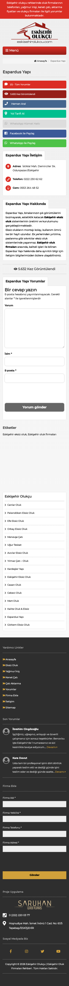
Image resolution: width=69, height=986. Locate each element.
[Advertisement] (34, 464)
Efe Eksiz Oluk (15, 520)
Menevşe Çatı (15, 537)
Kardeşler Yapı (15, 568)
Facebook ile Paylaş (19, 133)
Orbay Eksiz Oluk (17, 529)
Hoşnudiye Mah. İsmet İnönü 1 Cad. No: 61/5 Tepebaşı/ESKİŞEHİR (32, 925)
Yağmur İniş (11, 671)
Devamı (52, 747)
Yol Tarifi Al (14, 113)
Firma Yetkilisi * (12, 812)
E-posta (10, 370)
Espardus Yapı (15, 616)
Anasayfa (40, 61)
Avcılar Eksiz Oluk (17, 552)
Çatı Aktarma (12, 683)
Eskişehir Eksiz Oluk (19, 577)
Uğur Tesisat (14, 544)
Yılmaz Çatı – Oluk (17, 560)
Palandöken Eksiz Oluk (20, 512)
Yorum (9, 305)
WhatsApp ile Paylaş (19, 143)
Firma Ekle (10, 695)
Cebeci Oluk (14, 592)
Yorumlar (9, 689)
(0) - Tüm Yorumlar (17, 84)
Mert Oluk (13, 600)
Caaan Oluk (14, 584)
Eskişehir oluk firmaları (42, 434)
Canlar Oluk (14, 504)
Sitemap (9, 707)
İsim (8, 353)
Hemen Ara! (15, 103)
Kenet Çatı (10, 677)
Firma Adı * (9, 797)
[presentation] (34, 392)
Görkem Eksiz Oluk (18, 624)
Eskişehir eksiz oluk (15, 434)
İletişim (8, 701)
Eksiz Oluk (10, 665)
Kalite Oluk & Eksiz (18, 608)
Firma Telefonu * (12, 827)
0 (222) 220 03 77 (16, 915)
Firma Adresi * (11, 842)
